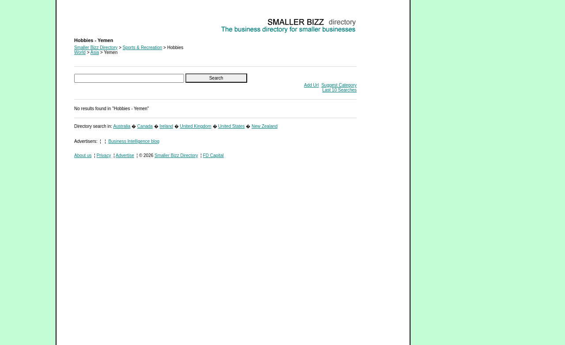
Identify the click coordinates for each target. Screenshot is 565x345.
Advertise (125, 155)
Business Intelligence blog (133, 141)
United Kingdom (195, 126)
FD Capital (213, 155)
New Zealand (265, 126)
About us (82, 155)
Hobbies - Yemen (91, 20)
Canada (145, 126)
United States (231, 126)
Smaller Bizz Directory (95, 47)
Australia (121, 126)
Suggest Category (339, 85)
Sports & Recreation (142, 47)
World (80, 52)
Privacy (104, 155)
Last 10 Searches (339, 90)
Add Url (311, 85)
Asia (94, 52)
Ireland (166, 126)
